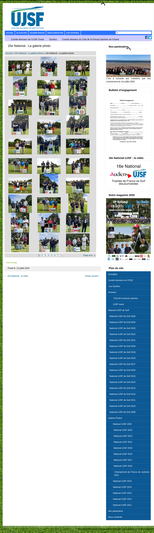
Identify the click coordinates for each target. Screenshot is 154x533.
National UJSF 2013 (120, 493)
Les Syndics (114, 286)
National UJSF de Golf (118, 310)
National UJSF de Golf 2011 (122, 400)
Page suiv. (88, 255)
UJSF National (72, 33)
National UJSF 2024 (120, 430)
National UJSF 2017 (120, 460)
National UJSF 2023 (120, 436)
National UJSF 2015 (120, 481)
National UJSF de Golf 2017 (122, 364)
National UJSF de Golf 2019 (122, 352)
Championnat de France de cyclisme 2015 (129, 473)
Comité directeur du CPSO (120, 280)
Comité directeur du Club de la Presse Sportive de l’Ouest (90, 39)
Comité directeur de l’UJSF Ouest (27, 39)
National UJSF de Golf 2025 (122, 316)
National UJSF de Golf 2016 (122, 370)
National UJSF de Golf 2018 (122, 358)
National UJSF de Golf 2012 (122, 394)
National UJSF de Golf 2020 (122, 346)
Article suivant (93, 276)
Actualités (112, 274)
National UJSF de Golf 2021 (122, 340)
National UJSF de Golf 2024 (122, 322)
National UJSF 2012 (120, 499)
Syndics (53, 39)
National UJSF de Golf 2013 (122, 388)
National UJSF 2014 (120, 487)
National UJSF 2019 (120, 448)
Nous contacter (55, 33)
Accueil (9, 33)
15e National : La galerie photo (29, 53)
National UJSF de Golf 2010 (122, 406)
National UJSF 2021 (120, 442)
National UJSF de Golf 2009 (122, 412)
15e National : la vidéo (16, 276)
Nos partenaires (115, 511)
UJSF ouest (116, 304)
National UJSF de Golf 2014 (122, 382)
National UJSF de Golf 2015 (122, 376)
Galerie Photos (37, 33)
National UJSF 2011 (120, 505)
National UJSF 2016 (120, 466)
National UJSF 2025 (120, 424)
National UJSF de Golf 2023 (122, 328)
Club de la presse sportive (123, 298)
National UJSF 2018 (120, 454)
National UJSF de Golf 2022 (122, 334)
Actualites (21, 33)
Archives (112, 292)
